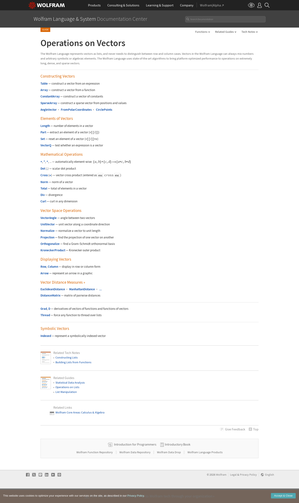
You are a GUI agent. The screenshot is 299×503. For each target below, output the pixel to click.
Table (44, 83)
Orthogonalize (50, 244)
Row (43, 267)
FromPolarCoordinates (76, 110)
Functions (201, 32)
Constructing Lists (66, 357)
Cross (44, 175)
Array (44, 90)
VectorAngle (48, 218)
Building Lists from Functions (73, 362)
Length (45, 126)
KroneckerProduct (52, 250)
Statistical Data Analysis (70, 382)
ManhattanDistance (82, 289)
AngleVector (48, 110)
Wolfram (221, 488)
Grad (43, 309)
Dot (42, 168)
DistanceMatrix (50, 295)
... (100, 289)
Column (53, 267)
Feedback (235, 429)
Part (43, 132)
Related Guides (224, 32)
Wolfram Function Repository (94, 465)
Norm (44, 182)
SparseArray (48, 103)
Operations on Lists (67, 387)
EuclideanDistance (52, 289)
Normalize (47, 231)
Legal (233, 488)
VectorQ (45, 145)
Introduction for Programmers (135, 457)
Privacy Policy (248, 488)
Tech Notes (248, 32)
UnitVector (47, 224)
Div (42, 195)
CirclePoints (104, 110)
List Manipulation (66, 392)
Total (43, 188)
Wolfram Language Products (205, 465)
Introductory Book (177, 457)
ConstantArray (50, 96)
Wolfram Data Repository (135, 465)
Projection (47, 237)
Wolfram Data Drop (169, 465)
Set (42, 139)
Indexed (45, 336)
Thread (45, 315)
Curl (43, 201)
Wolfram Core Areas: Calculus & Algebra (79, 412)
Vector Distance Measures (62, 282)
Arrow (44, 273)
